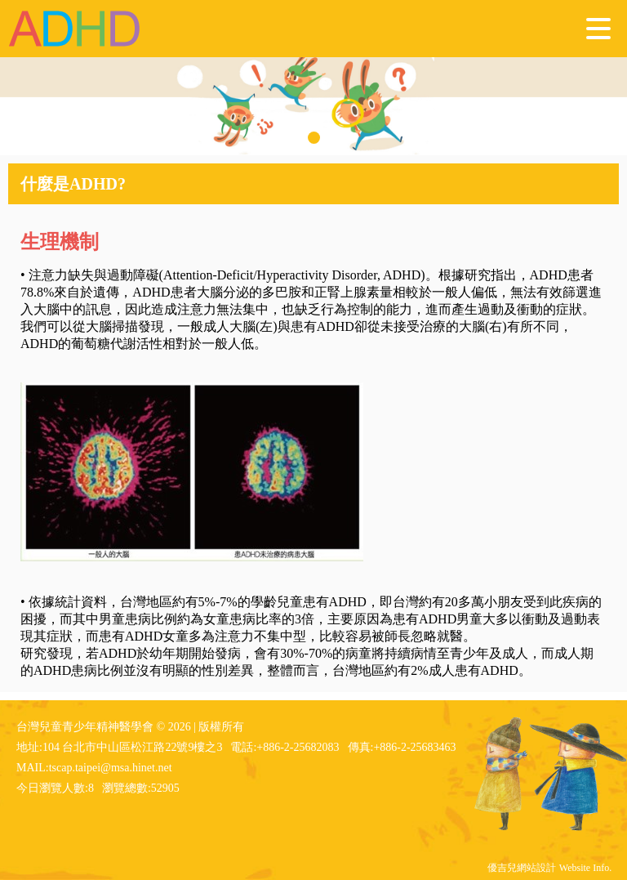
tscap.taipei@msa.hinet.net (110, 768)
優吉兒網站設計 (521, 867)
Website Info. (585, 867)
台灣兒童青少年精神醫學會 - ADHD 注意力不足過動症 (75, 28)
